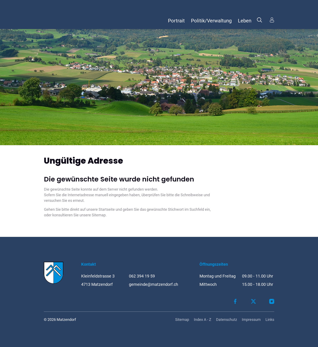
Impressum (251, 319)
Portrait (176, 21)
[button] (259, 20)
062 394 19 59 (142, 276)
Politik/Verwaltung (211, 21)
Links (269, 319)
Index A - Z (202, 319)
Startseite (107, 209)
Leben (244, 21)
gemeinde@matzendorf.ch (153, 284)
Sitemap (182, 319)
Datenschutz (226, 319)
